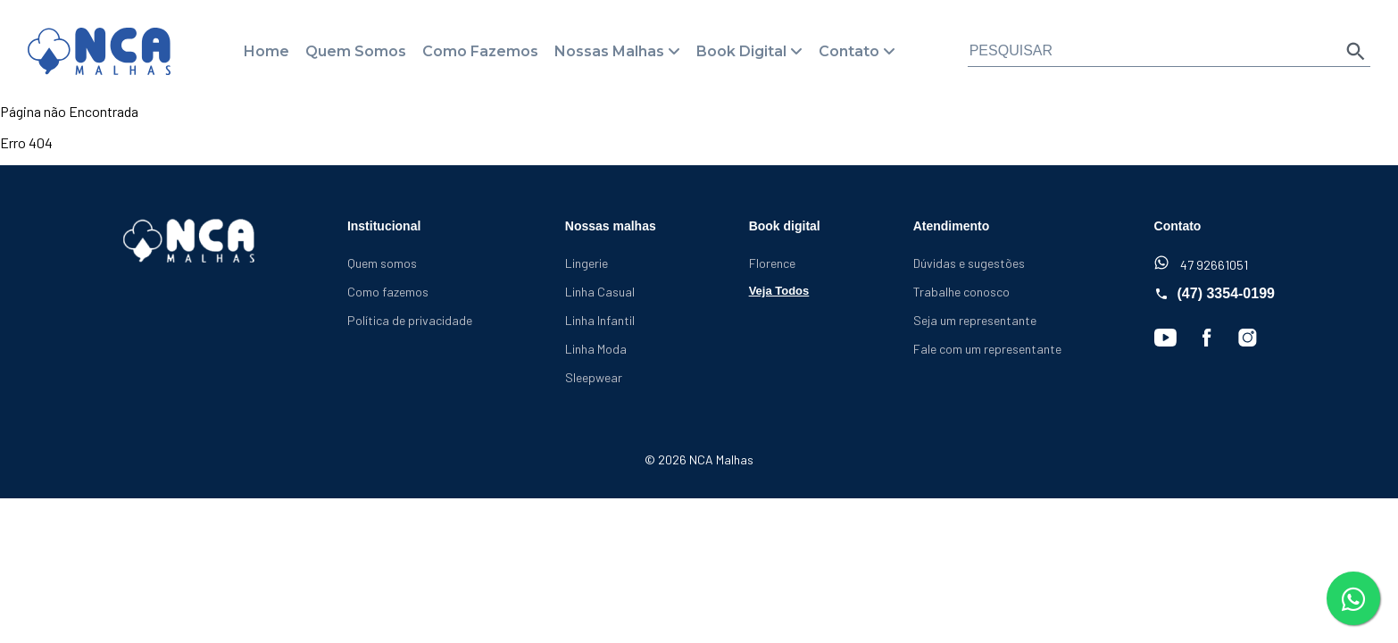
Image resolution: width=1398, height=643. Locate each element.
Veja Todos (779, 290)
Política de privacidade (409, 320)
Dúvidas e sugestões (969, 263)
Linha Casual (600, 291)
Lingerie (586, 263)
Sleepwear (593, 377)
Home (266, 51)
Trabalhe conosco (961, 291)
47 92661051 (1201, 263)
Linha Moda (596, 348)
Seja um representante (974, 320)
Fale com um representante (987, 348)
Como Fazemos (480, 51)
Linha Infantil (600, 320)
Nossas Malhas (609, 51)
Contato (849, 51)
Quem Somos (355, 51)
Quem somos (382, 263)
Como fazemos (388, 291)
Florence (772, 263)
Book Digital (741, 51)
